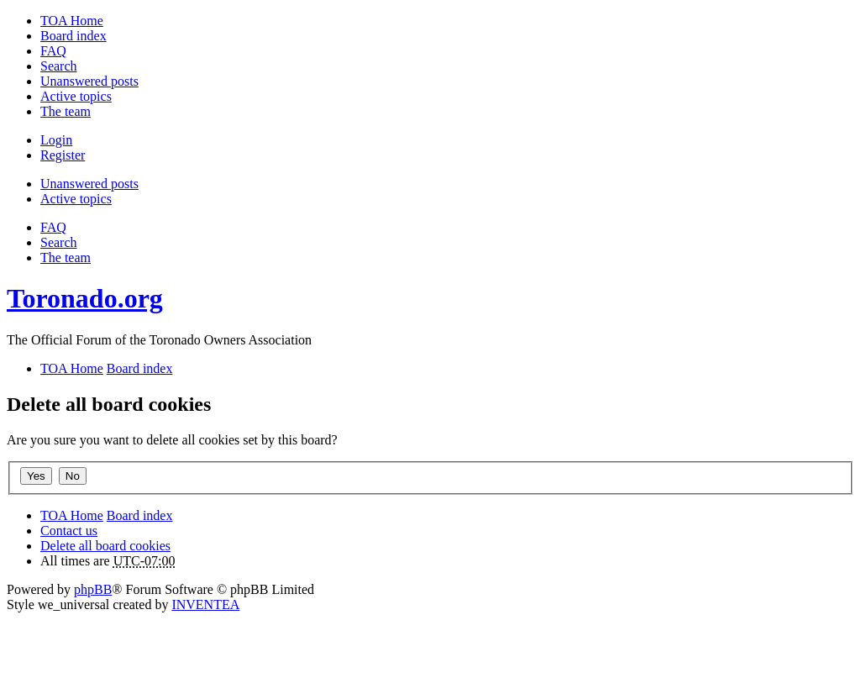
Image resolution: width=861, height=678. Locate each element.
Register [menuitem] (62, 155)
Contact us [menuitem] (68, 530)
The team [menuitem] (65, 111)
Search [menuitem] (58, 66)
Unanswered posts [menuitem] (89, 81)
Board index (140, 515)
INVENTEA (205, 604)
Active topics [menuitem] (76, 96)
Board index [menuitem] (73, 36)
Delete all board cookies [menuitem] (105, 546)
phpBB (93, 589)
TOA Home (71, 515)
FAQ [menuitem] (53, 51)
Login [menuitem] (56, 140)
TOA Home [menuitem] (71, 20)
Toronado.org (85, 298)
